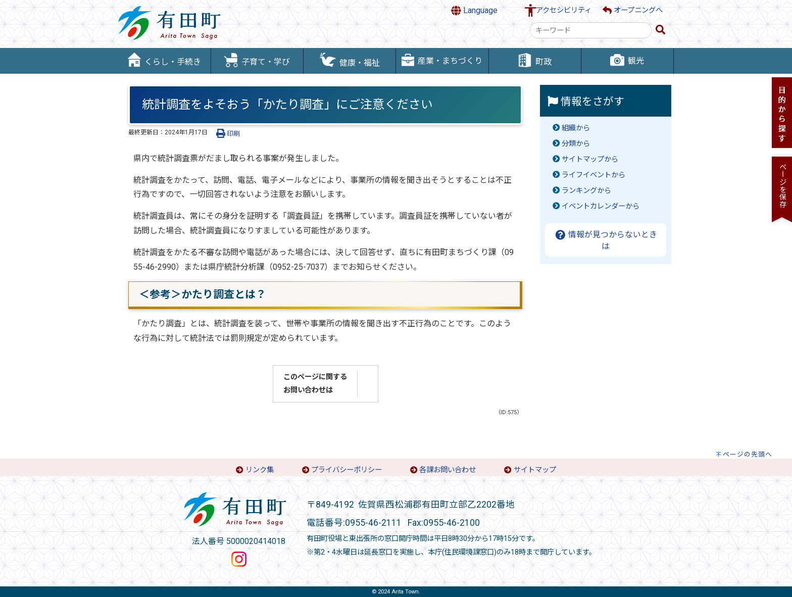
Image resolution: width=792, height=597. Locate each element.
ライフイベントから (593, 175)
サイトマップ (535, 470)
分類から (576, 143)
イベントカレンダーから (600, 206)
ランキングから (586, 190)
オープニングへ (633, 10)
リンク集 (259, 470)
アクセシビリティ (563, 10)
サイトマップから (590, 159)
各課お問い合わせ (447, 470)
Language (474, 11)
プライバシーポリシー (346, 470)
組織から (576, 128)
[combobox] (590, 30)
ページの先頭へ (747, 454)
